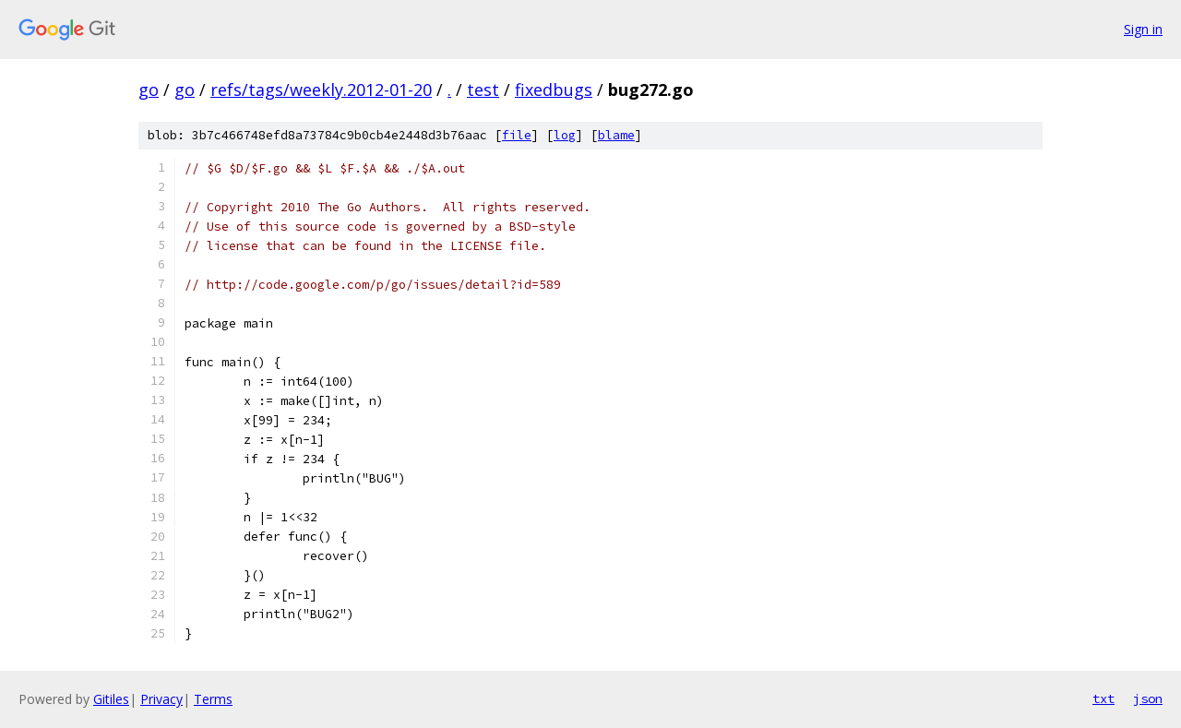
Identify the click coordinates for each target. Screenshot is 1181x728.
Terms (213, 699)
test (483, 89)
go (148, 89)
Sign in (1143, 29)
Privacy (161, 699)
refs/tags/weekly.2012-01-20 (321, 89)
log (565, 135)
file (516, 135)
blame (616, 135)
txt (1103, 698)
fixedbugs (553, 89)
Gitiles (111, 699)
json (1148, 698)
